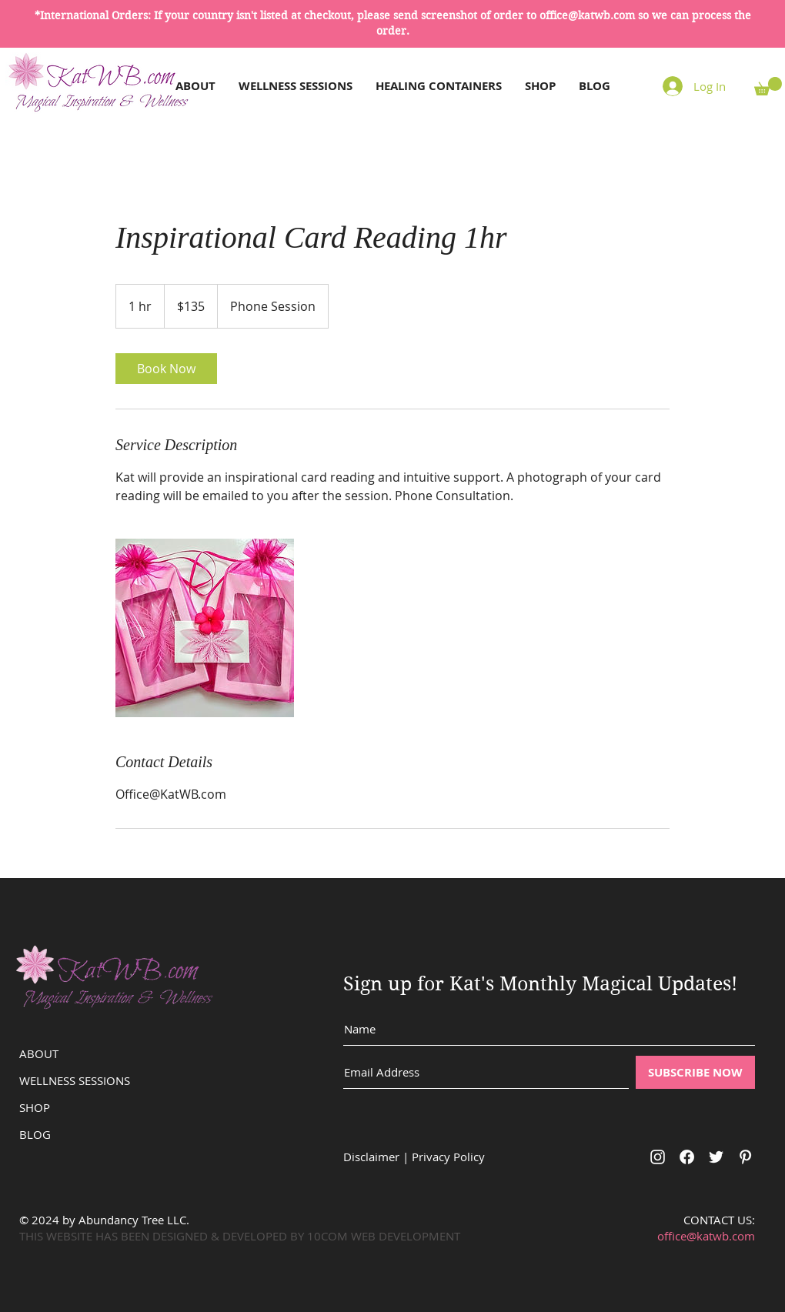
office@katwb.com (587, 15)
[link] (166, 368)
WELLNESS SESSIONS (74, 1080)
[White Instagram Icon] (657, 1157)
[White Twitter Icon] (716, 1157)
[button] (768, 86)
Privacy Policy (448, 1156)
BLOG (35, 1134)
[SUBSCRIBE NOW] (695, 1072)
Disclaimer (371, 1156)
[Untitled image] (204, 628)
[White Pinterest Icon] (745, 1157)
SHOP (34, 1107)
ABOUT (38, 1053)
